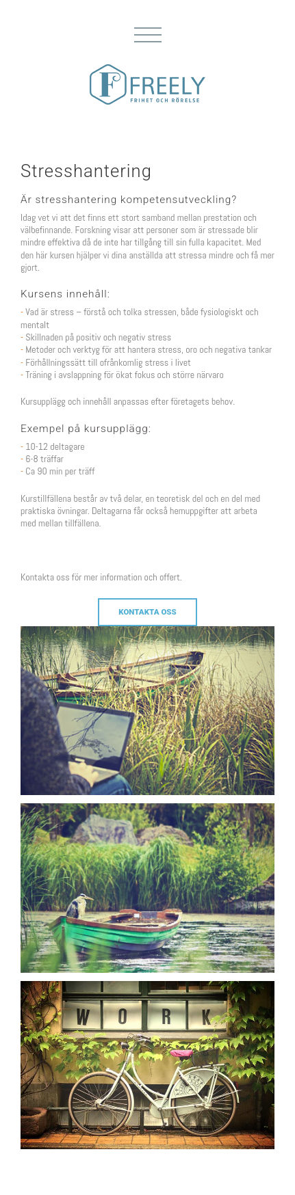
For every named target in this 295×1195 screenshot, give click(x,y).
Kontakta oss (147, 612)
